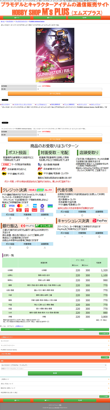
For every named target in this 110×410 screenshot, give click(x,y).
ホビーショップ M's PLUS (54, 407)
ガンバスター (6, 104)
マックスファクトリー (21, 21)
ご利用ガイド (19, 326)
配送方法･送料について (8, 388)
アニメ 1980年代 (69, 104)
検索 (84, 17)
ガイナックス (82, 104)
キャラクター (10, 21)
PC (60, 405)
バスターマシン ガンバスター (23, 104)
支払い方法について (7, 383)
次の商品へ (82, 329)
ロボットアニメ (95, 104)
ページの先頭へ (105, 357)
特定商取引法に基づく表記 (9, 392)
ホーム (16, 17)
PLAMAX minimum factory (36, 21)
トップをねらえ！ (41, 104)
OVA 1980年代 (55, 104)
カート (49, 17)
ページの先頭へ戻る (104, 333)
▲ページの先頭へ (104, 396)
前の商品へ (28, 329)
